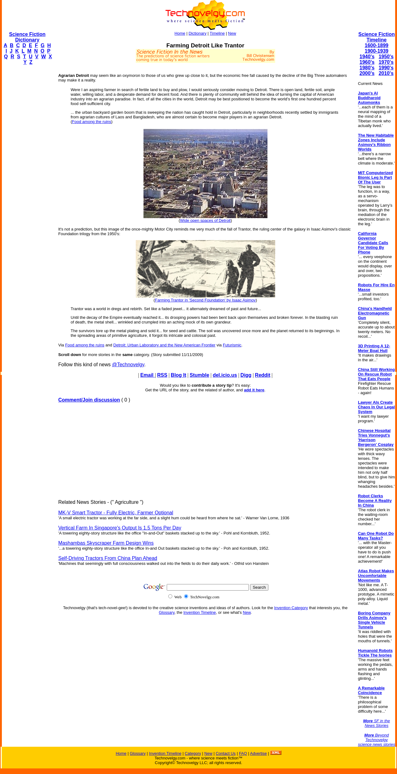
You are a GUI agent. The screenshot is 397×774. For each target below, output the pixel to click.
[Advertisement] (26, 163)
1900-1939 (377, 51)
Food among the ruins (91, 121)
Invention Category (291, 607)
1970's (386, 62)
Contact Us (226, 753)
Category (193, 753)
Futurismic (232, 345)
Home (179, 33)
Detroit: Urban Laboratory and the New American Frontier (164, 345)
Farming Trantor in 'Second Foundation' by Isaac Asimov (205, 300)
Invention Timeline (199, 612)
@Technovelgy (128, 364)
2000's (367, 73)
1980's (367, 67)
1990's (386, 67)
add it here (254, 390)
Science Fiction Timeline (376, 37)
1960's (367, 62)
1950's (386, 56)
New (232, 33)
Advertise (258, 753)
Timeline (217, 33)
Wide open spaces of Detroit (205, 220)
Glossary (166, 612)
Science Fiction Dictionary (27, 37)
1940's (367, 56)
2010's (386, 73)
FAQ (243, 753)
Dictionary (197, 33)
